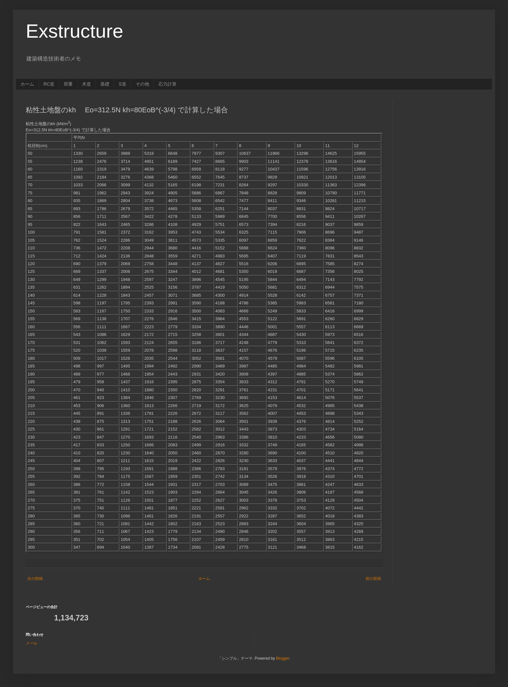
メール (31, 643)
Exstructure (74, 31)
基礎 (104, 84)
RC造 (48, 84)
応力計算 (168, 84)
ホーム (27, 84)
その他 (142, 84)
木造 (86, 84)
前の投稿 (373, 578)
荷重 (68, 84)
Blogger (282, 658)
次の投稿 (35, 578)
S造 (122, 84)
